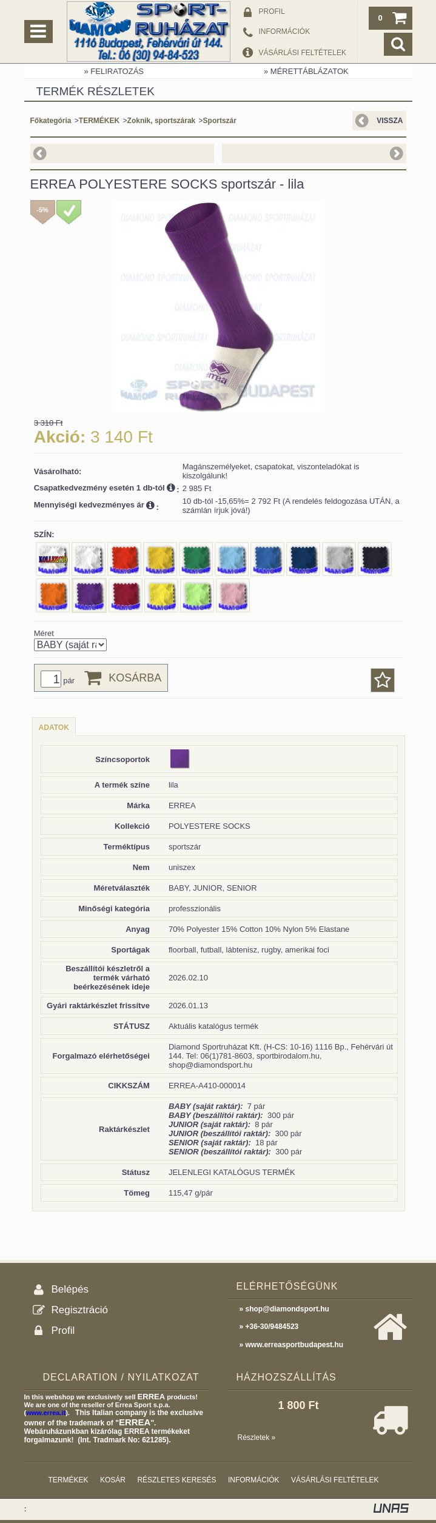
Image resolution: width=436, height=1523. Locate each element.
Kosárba (135, 678)
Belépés (70, 1289)
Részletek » (257, 1437)
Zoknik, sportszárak (161, 120)
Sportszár (219, 120)
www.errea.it (45, 1412)
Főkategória (51, 120)
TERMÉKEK (99, 120)
